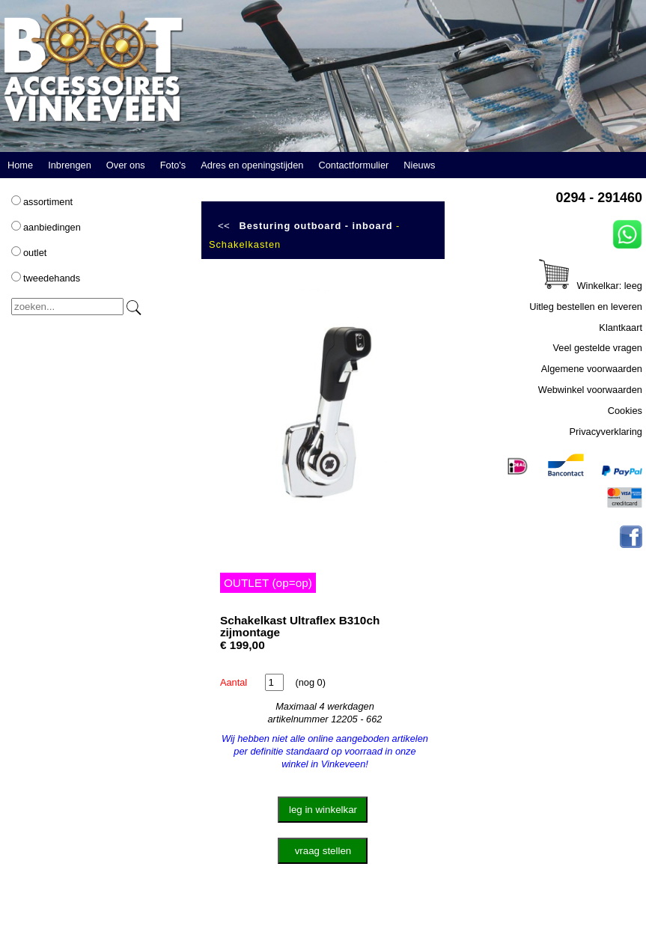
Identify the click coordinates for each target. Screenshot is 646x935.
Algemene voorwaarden (591, 368)
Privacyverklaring (606, 431)
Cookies (625, 410)
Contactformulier (353, 165)
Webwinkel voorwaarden (590, 389)
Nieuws (419, 165)
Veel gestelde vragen (597, 347)
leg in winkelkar (323, 809)
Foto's (173, 165)
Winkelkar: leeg (590, 285)
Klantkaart (620, 327)
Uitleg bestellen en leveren (585, 306)
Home (20, 165)
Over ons (125, 165)
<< (224, 225)
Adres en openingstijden (252, 165)
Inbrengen (69, 165)
